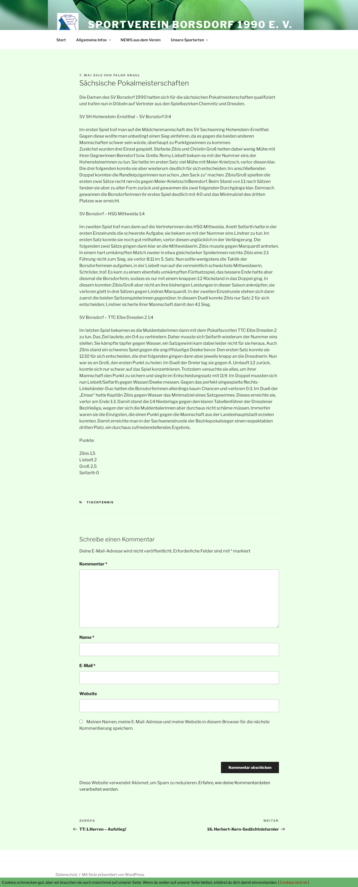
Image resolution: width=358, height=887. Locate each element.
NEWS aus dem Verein (141, 39)
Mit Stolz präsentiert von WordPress (113, 874)
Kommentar (93, 564)
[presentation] (120, 748)
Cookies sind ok (293, 882)
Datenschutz (67, 874)
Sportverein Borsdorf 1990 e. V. (190, 24)
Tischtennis (100, 502)
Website (88, 693)
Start (61, 39)
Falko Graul (127, 75)
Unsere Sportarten (190, 39)
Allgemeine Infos (94, 39)
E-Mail (87, 665)
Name (86, 637)
